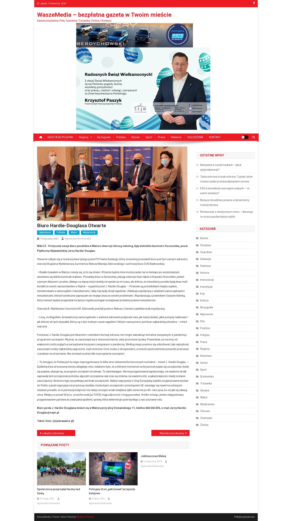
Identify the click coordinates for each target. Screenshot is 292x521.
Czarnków (206, 252)
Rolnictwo (206, 355)
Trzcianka (206, 383)
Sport (149, 137)
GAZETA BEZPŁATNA (60, 137)
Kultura (204, 300)
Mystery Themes (85, 517)
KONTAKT (215, 137)
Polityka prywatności (244, 517)
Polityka (121, 137)
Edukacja (205, 259)
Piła (202, 321)
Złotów (204, 424)
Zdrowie (205, 411)
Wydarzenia (89, 232)
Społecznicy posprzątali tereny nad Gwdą (58, 491)
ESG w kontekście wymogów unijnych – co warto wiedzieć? (225, 191)
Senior (204, 362)
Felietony (205, 265)
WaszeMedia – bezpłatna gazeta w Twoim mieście (104, 14)
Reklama (176, 137)
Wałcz (74, 232)
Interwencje (207, 279)
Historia (204, 272)
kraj (202, 293)
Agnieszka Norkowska (78, 238)
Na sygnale (103, 137)
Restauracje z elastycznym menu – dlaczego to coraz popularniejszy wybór (226, 214)
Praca (161, 137)
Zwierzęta (206, 418)
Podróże (205, 328)
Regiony (83, 137)
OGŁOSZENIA (195, 137)
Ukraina (204, 390)
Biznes (136, 137)
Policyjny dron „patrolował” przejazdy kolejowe (112, 491)
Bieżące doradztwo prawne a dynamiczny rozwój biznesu (224, 202)
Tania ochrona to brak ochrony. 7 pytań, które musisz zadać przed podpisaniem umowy (226, 179)
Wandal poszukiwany (172, 433)
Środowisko (207, 376)
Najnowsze (45, 232)
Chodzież (205, 245)
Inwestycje (206, 286)
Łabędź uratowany (53, 433)
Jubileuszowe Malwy (153, 456)
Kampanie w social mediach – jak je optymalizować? (221, 167)
